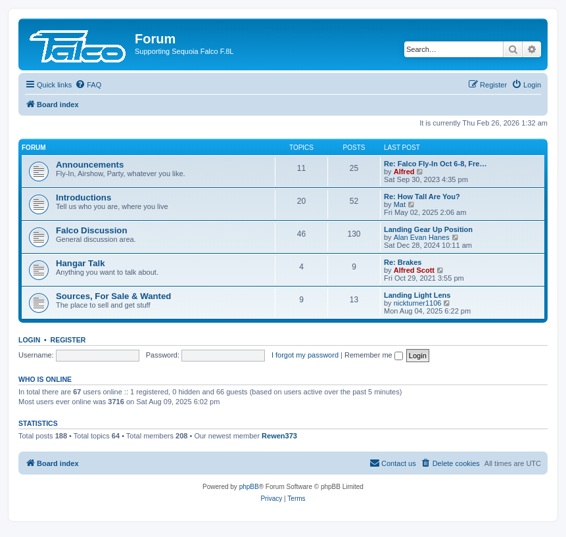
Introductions (83, 197)
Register (68, 340)
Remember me (373, 355)
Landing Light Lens (417, 295)
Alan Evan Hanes (422, 237)
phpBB (249, 486)
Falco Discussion (91, 230)
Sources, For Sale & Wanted (113, 296)
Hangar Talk (80, 263)
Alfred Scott (414, 270)
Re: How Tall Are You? (422, 196)
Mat (400, 204)
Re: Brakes (402, 262)
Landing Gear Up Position (428, 229)
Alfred (404, 171)
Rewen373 (279, 436)
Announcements (90, 165)
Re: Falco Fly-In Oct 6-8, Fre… (435, 164)
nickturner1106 (418, 303)
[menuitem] (88, 85)
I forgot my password (305, 355)
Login (29, 340)
